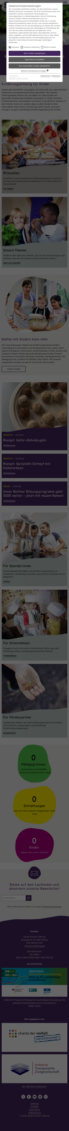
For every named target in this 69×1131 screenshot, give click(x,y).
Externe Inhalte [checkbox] (50, 47)
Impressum (56, 76)
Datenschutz (45, 76)
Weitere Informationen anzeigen (34, 71)
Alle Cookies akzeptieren (34, 53)
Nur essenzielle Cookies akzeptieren (34, 66)
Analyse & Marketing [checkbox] (31, 47)
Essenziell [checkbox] (15, 47)
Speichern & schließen (34, 59)
